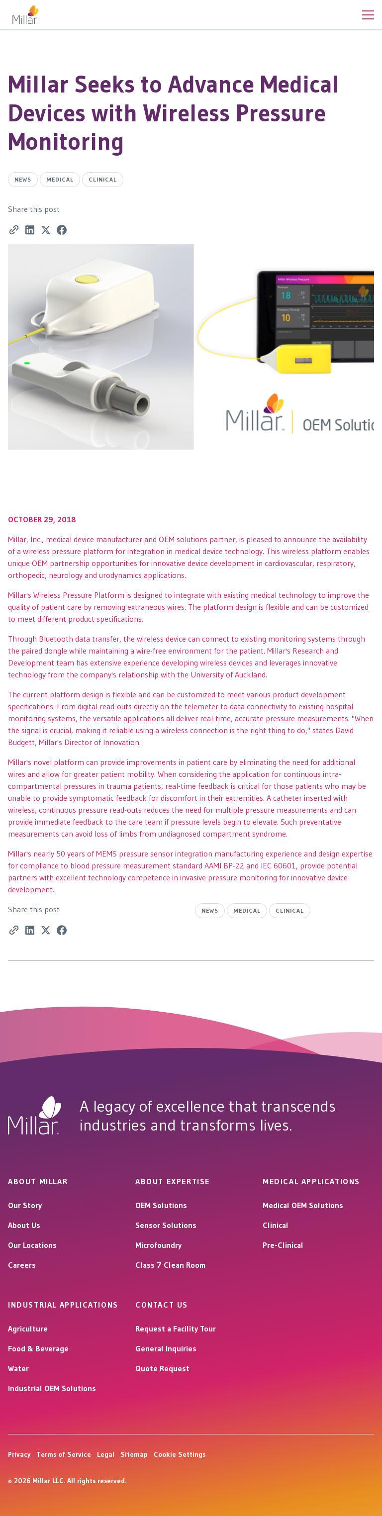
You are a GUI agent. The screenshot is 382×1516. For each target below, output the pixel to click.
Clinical (275, 1225)
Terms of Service (63, 1454)
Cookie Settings (179, 1454)
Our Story (25, 1205)
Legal (105, 1454)
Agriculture (28, 1328)
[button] (368, 14)
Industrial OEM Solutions (52, 1388)
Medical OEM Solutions (303, 1205)
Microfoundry (158, 1245)
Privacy (19, 1454)
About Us (24, 1225)
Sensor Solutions (165, 1225)
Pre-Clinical (283, 1245)
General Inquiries (165, 1348)
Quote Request (162, 1368)
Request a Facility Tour (175, 1328)
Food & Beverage (38, 1348)
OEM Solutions (161, 1205)
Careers (22, 1265)
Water (18, 1368)
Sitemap (134, 1454)
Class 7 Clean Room (170, 1265)
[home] (25, 14)
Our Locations (32, 1245)
